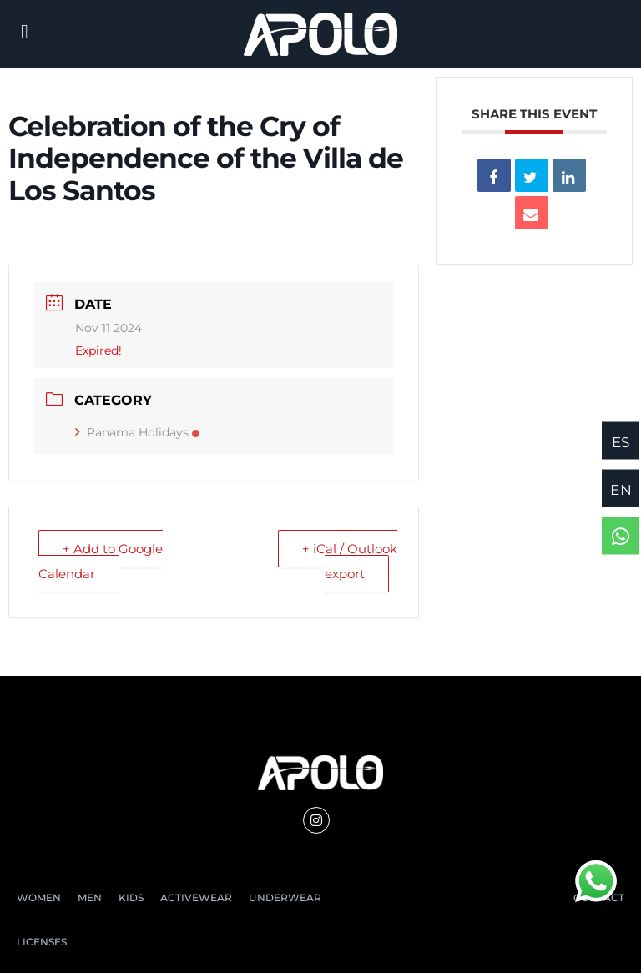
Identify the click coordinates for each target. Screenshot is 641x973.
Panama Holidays (137, 432)
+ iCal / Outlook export (349, 561)
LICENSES (42, 941)
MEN (90, 897)
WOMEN (39, 897)
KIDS (131, 897)
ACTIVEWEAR (196, 897)
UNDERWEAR (285, 897)
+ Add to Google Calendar (100, 561)
